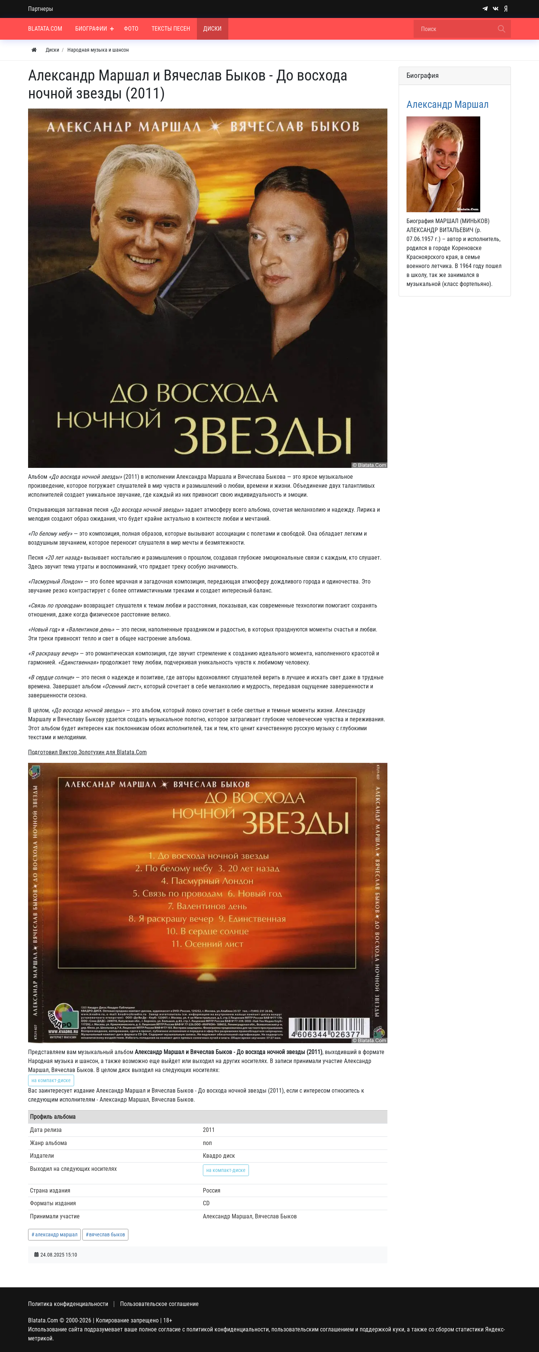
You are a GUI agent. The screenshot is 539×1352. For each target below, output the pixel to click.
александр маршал (56, 1234)
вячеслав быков (107, 1234)
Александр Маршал (447, 104)
